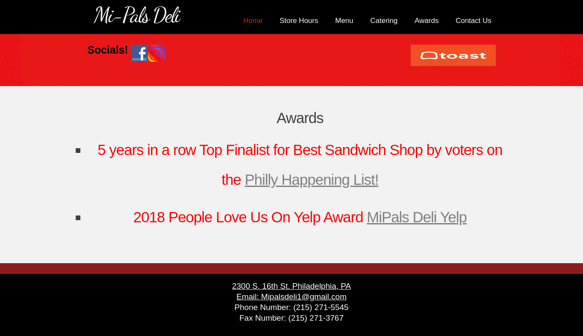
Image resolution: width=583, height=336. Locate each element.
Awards (426, 21)
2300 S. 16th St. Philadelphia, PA (291, 285)
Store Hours (299, 21)
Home (252, 21)
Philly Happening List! (311, 179)
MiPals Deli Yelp (417, 217)
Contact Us (473, 21)
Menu (344, 21)
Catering (384, 21)
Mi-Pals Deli (136, 15)
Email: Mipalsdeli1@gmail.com (291, 296)
